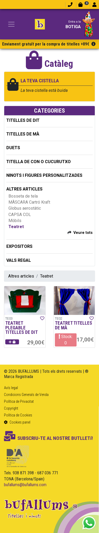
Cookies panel (17, 422)
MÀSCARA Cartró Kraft (29, 202)
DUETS (13, 147)
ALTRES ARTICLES (24, 189)
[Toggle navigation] (11, 24)
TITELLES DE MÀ (22, 134)
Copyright (11, 408)
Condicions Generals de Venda (26, 395)
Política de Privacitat (19, 401)
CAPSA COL (19, 214)
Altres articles (21, 276)
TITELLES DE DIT (23, 120)
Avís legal (11, 388)
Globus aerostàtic (24, 208)
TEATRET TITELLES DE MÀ (73, 325)
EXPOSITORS (19, 246)
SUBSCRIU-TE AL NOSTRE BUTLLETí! (48, 438)
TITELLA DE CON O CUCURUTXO (38, 161)
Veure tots (83, 232)
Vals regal (18, 260)
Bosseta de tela (23, 196)
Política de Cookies (18, 415)
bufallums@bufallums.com (25, 484)
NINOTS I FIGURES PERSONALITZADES (44, 175)
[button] (12, 341)
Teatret (16, 226)
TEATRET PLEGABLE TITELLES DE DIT (21, 327)
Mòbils (14, 220)
